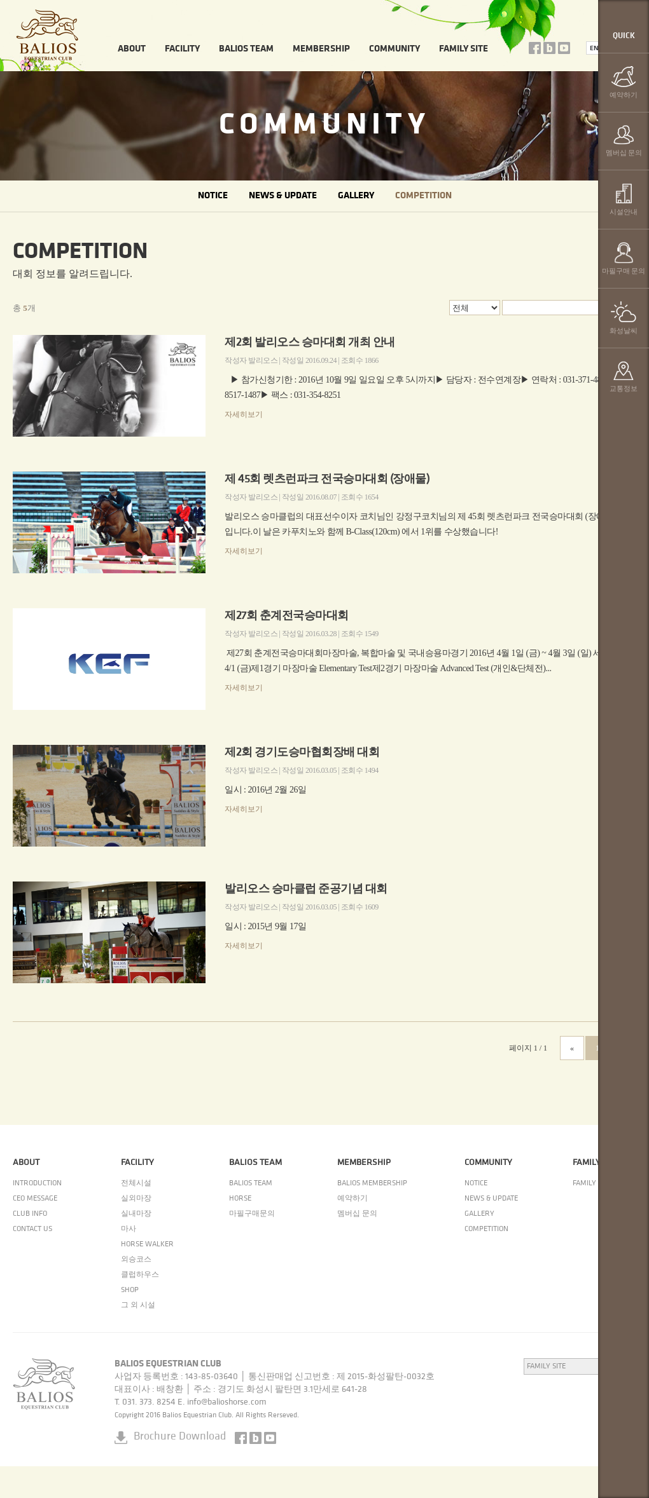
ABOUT (132, 49)
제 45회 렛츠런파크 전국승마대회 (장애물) (327, 479)
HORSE (240, 1198)
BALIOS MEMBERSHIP (372, 1183)
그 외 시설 (138, 1305)
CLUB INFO (30, 1214)
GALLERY (356, 196)
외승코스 (136, 1259)
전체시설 (136, 1183)
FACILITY (182, 49)
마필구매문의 (252, 1214)
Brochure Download (180, 1437)
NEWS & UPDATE (283, 196)
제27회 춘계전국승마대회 (287, 616)
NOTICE (213, 196)
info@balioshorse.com (227, 1402)
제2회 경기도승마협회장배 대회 (302, 753)
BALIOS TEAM (246, 49)
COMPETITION (423, 196)
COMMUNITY (394, 49)
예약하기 (352, 1198)
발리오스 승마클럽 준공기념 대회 (306, 889)
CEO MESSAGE (35, 1198)
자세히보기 (244, 414)
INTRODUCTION (37, 1183)
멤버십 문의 (357, 1214)
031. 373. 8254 (149, 1402)
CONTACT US (32, 1229)
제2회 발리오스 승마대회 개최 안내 (310, 343)
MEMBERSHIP (321, 49)
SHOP (130, 1290)
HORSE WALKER (147, 1244)
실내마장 (136, 1214)
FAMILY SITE (463, 49)
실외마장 (136, 1198)
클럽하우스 (140, 1275)
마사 (128, 1229)
